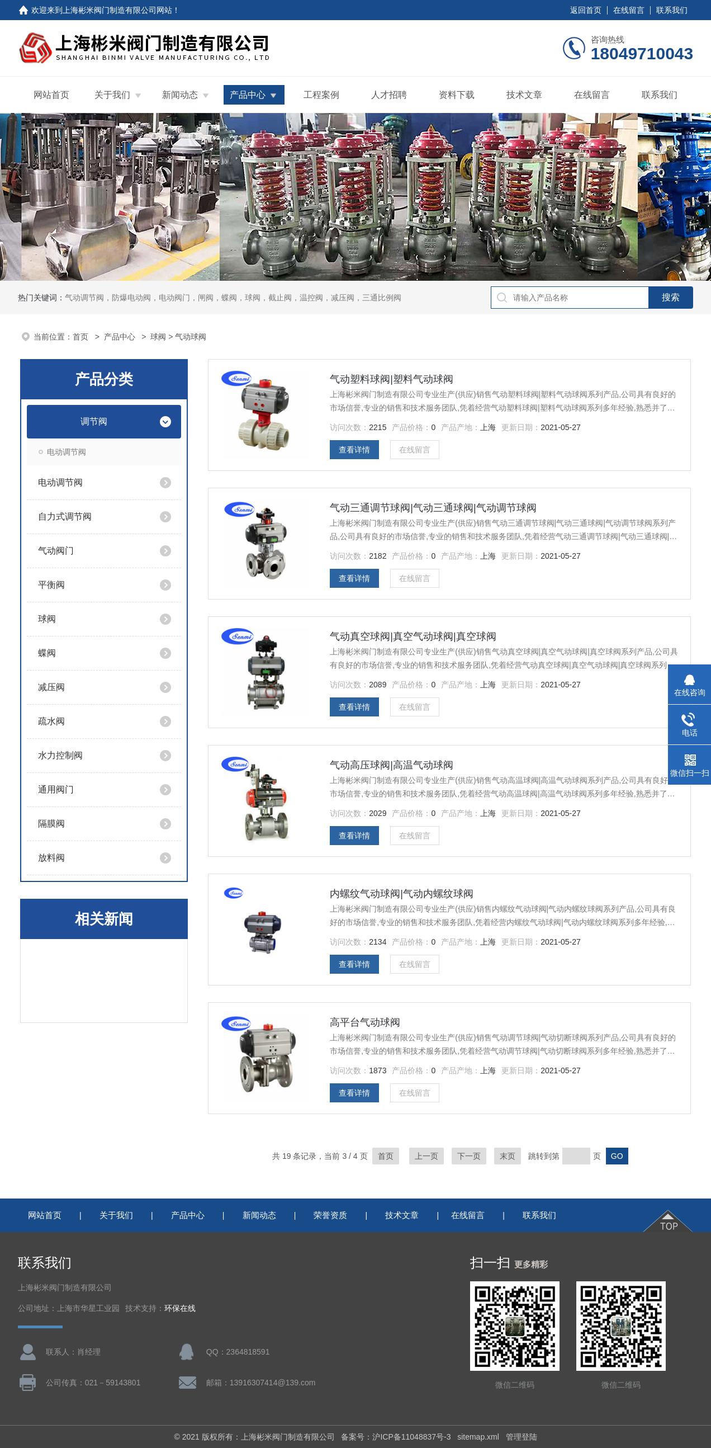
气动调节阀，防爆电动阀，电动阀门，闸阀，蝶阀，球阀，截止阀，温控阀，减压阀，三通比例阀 (233, 297)
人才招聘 (389, 95)
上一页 (426, 1156)
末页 (507, 1156)
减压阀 (51, 687)
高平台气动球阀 (365, 1022)
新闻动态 (180, 95)
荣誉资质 (330, 1215)
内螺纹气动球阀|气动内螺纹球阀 (401, 893)
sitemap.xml (478, 1436)
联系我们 (672, 10)
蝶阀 (47, 653)
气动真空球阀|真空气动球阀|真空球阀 (413, 636)
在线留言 (628, 10)
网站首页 (51, 95)
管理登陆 (521, 1436)
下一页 (469, 1156)
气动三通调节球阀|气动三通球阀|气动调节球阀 (433, 507)
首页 (82, 336)
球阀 (158, 336)
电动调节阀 (66, 451)
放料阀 (51, 857)
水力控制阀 (60, 755)
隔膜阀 (51, 823)
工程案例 (321, 95)
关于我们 (112, 95)
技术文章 (524, 95)
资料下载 (457, 95)
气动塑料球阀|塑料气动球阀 (391, 379)
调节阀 (93, 421)
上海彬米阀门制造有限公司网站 (117, 10)
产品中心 (248, 95)
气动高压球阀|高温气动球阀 (391, 765)
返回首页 (585, 10)
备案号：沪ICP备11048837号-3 (396, 1436)
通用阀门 (56, 789)
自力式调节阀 (65, 516)
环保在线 (180, 1308)
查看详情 (354, 449)
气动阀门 (56, 550)
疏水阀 (51, 721)
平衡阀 (51, 584)
